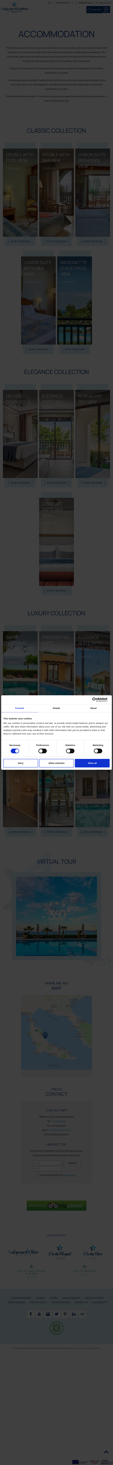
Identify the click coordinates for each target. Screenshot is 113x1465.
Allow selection (56, 763)
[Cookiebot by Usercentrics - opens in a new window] (97, 699)
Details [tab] (56, 708)
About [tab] (93, 708)
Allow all (92, 763)
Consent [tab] (19, 708)
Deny (20, 763)
